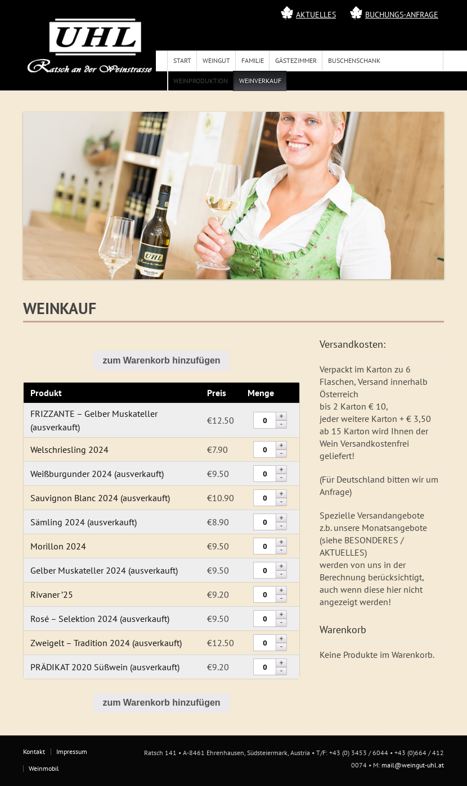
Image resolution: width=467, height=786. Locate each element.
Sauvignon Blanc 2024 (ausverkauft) (100, 497)
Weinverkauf (260, 80)
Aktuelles (316, 15)
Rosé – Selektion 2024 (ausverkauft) (99, 618)
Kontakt (34, 751)
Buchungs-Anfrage (401, 15)
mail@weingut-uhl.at (412, 765)
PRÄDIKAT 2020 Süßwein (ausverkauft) (104, 667)
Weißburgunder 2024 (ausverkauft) (97, 473)
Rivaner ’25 (51, 594)
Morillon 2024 (58, 546)
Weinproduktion (200, 80)
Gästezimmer (296, 60)
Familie (252, 60)
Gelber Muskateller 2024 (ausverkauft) (104, 570)
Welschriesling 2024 (69, 449)
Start (182, 60)
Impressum (71, 751)
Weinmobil (44, 768)
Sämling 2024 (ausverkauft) (83, 522)
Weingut (216, 60)
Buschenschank (354, 60)
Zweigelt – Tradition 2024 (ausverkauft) (106, 642)
